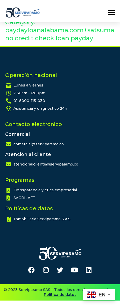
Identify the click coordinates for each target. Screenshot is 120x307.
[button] (111, 12)
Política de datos (60, 301)
